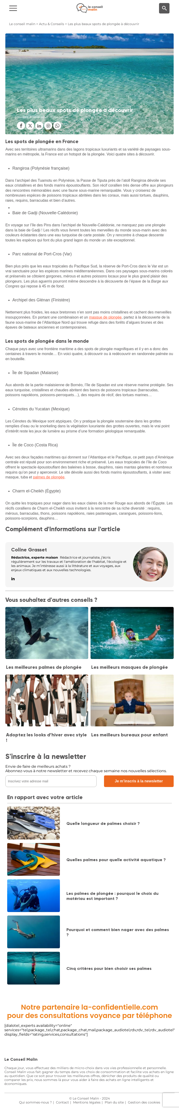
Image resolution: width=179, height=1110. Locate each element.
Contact (62, 1102)
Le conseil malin (22, 24)
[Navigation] (29, 8)
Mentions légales (87, 1102)
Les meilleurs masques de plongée (129, 667)
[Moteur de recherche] (164, 8)
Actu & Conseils (51, 24)
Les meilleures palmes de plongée (43, 667)
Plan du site (114, 1102)
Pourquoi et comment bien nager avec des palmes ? (117, 932)
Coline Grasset (29, 550)
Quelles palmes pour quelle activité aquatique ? (116, 859)
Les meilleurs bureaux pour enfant (129, 735)
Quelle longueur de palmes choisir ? (103, 823)
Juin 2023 (22, 117)
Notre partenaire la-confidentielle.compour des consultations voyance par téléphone (89, 1011)
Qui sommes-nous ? (35, 1102)
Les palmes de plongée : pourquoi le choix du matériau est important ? (112, 896)
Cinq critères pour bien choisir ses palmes (109, 968)
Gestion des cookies (144, 1102)
